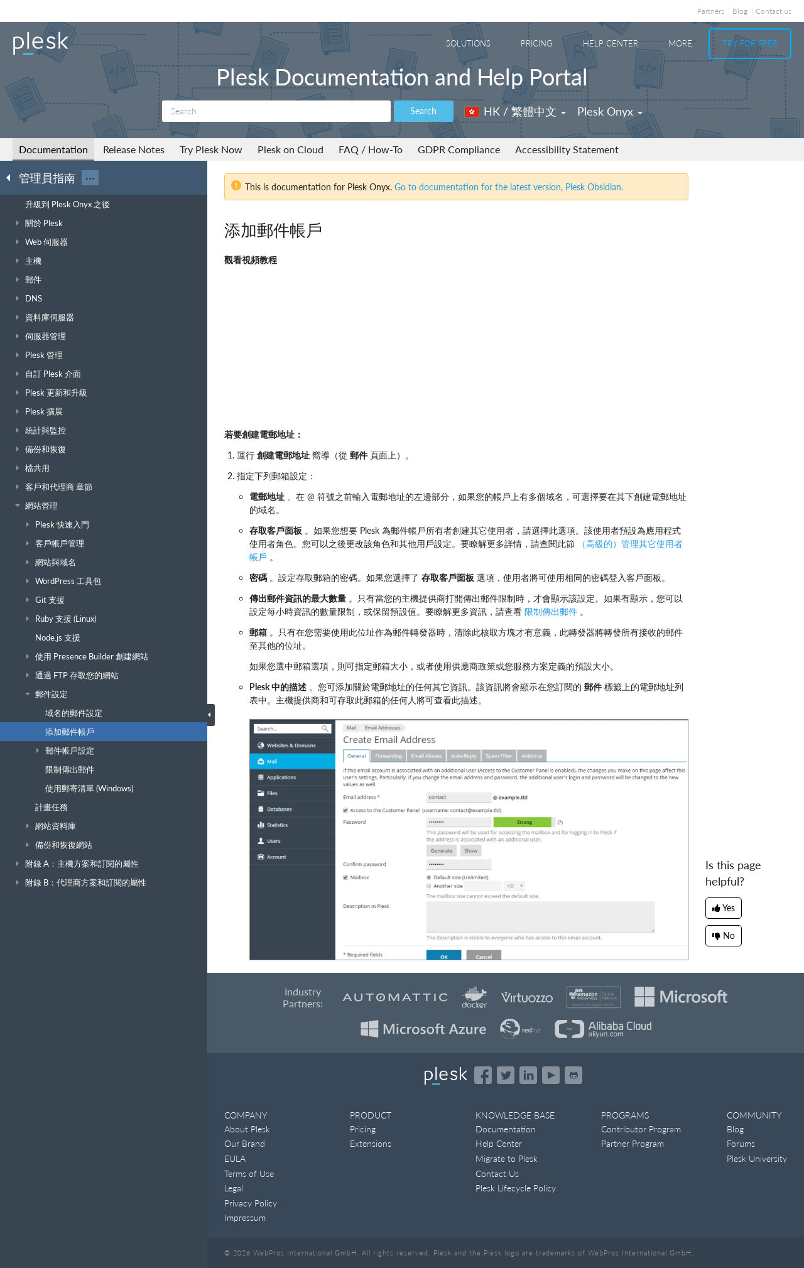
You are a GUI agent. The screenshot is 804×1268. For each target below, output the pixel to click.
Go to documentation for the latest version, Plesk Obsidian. (508, 187)
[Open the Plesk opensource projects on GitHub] (573, 1075)
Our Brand (244, 1143)
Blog (739, 11)
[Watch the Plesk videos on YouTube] (551, 1075)
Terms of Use (249, 1173)
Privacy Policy (250, 1203)
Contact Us (497, 1173)
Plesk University (757, 1158)
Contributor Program (641, 1129)
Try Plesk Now (211, 149)
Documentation (53, 149)
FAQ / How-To (371, 149)
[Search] (276, 111)
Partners (710, 11)
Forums (741, 1143)
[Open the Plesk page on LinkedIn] (528, 1075)
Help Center (610, 43)
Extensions (370, 1143)
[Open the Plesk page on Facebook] (483, 1075)
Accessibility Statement (567, 149)
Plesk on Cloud (290, 149)
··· (90, 178)
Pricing (537, 43)
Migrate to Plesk (506, 1158)
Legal (233, 1188)
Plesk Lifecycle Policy (515, 1188)
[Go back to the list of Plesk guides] (12, 177)
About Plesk (247, 1129)
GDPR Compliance (459, 149)
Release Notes (134, 149)
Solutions (468, 43)
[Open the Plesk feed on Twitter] (505, 1075)
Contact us (773, 11)
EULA (235, 1158)
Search (423, 111)
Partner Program (632, 1143)
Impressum (245, 1217)
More (680, 43)
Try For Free (750, 43)
